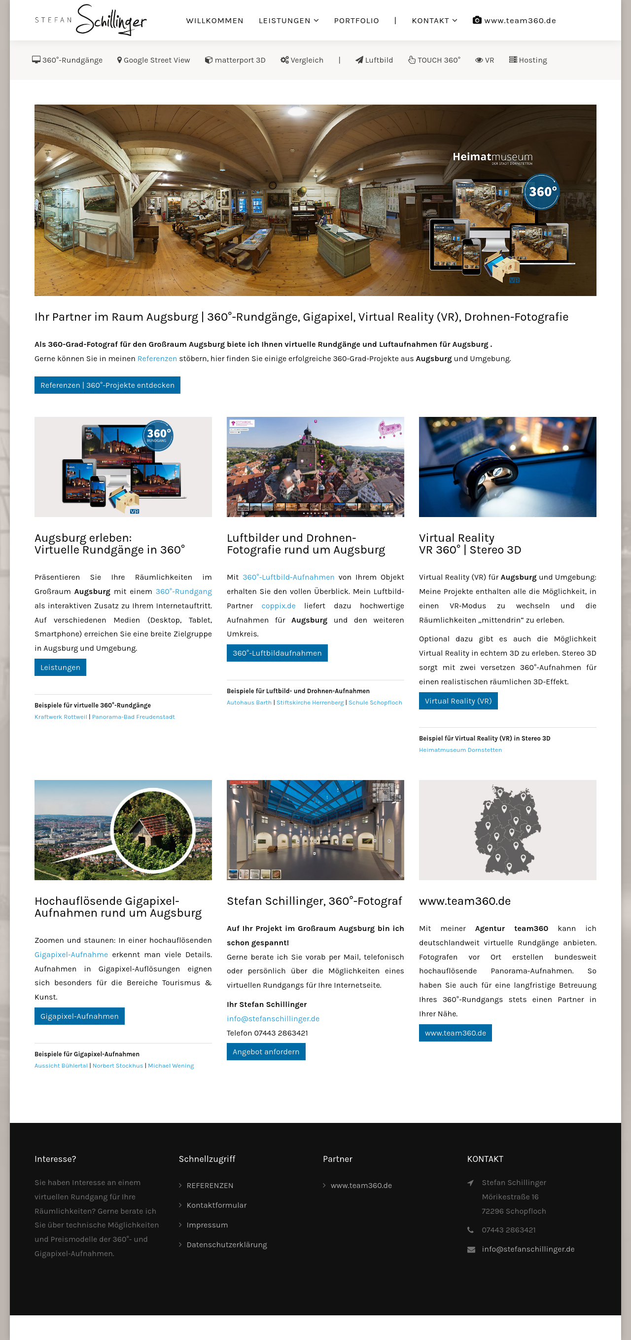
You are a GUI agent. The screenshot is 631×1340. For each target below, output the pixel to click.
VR (484, 60)
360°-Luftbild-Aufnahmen (289, 577)
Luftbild (374, 60)
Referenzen (157, 358)
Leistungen (60, 667)
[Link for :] (315, 200)
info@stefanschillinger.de (273, 1018)
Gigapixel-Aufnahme (71, 954)
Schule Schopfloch (375, 702)
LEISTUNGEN (285, 20)
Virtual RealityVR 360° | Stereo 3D (470, 544)
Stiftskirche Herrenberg (310, 702)
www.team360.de (515, 20)
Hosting (528, 60)
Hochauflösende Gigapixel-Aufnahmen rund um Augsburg (118, 907)
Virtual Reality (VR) (458, 701)
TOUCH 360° (434, 60)
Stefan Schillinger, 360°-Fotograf (314, 901)
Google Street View (153, 60)
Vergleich (301, 60)
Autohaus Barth (249, 702)
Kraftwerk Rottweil (61, 716)
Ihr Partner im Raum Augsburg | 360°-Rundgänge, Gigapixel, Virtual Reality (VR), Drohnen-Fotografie (302, 317)
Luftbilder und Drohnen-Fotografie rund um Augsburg (306, 544)
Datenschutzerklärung (227, 1244)
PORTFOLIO (357, 20)
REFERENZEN (210, 1185)
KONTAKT (430, 20)
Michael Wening (171, 1065)
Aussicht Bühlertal (61, 1065)
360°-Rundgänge (67, 60)
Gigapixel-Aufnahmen (79, 1016)
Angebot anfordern (266, 1051)
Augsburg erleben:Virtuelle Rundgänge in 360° (110, 544)
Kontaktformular (217, 1205)
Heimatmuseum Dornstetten (460, 749)
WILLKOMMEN (215, 20)
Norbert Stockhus (118, 1065)
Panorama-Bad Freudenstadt (133, 716)
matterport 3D (235, 60)
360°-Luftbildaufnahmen (277, 653)
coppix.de (278, 605)
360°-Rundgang (184, 591)
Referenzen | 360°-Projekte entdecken (107, 385)
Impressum (207, 1224)
